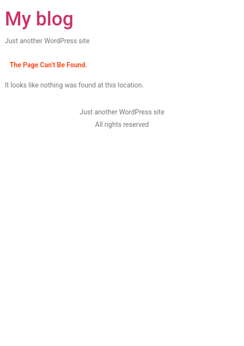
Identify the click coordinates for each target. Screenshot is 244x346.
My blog (39, 19)
